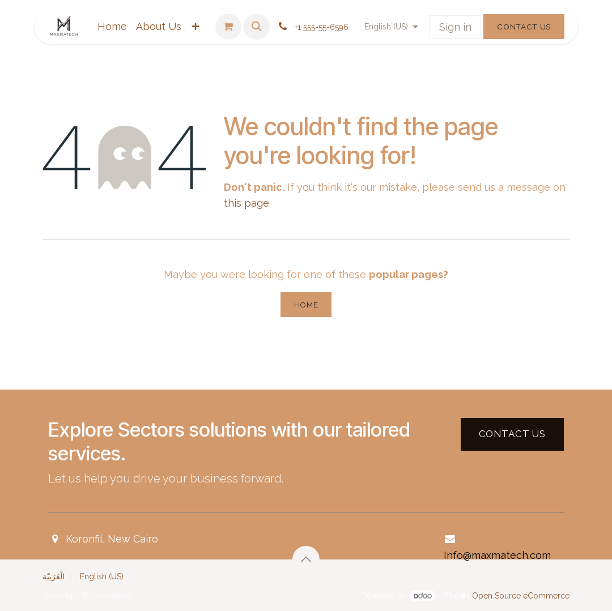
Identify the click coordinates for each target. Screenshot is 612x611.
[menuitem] (112, 27)
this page (246, 203)
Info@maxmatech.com (497, 555)
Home (306, 304)
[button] (257, 27)
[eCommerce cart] (228, 27)
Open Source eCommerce (521, 595)
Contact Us (524, 26)
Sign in (455, 27)
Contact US (512, 433)
